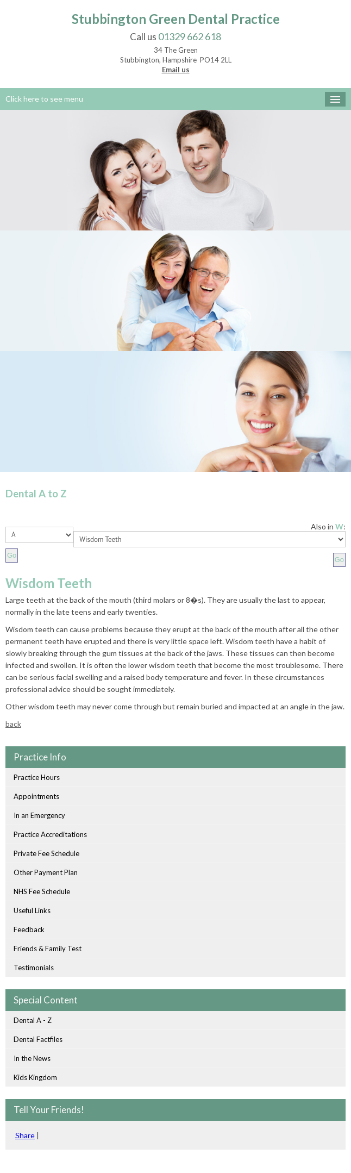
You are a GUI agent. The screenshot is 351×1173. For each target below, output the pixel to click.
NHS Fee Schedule (42, 891)
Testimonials (34, 967)
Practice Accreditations (50, 834)
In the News (32, 1058)
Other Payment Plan (46, 872)
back (13, 723)
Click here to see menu (44, 98)
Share (25, 1135)
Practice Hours (37, 777)
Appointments (36, 796)
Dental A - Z (33, 1020)
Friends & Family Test (48, 948)
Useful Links (32, 910)
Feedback (29, 929)
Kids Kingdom (35, 1077)
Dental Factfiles (38, 1039)
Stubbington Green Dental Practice (176, 19)
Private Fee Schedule (46, 853)
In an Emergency (39, 815)
